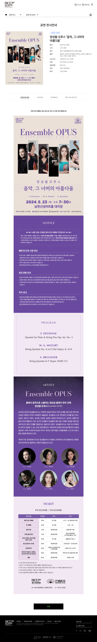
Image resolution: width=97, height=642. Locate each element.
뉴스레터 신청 (80, 626)
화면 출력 (90, 15)
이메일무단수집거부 (39, 621)
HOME (6, 14)
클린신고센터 (58, 621)
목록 (48, 606)
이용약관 (19, 621)
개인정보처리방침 (28, 621)
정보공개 (49, 621)
